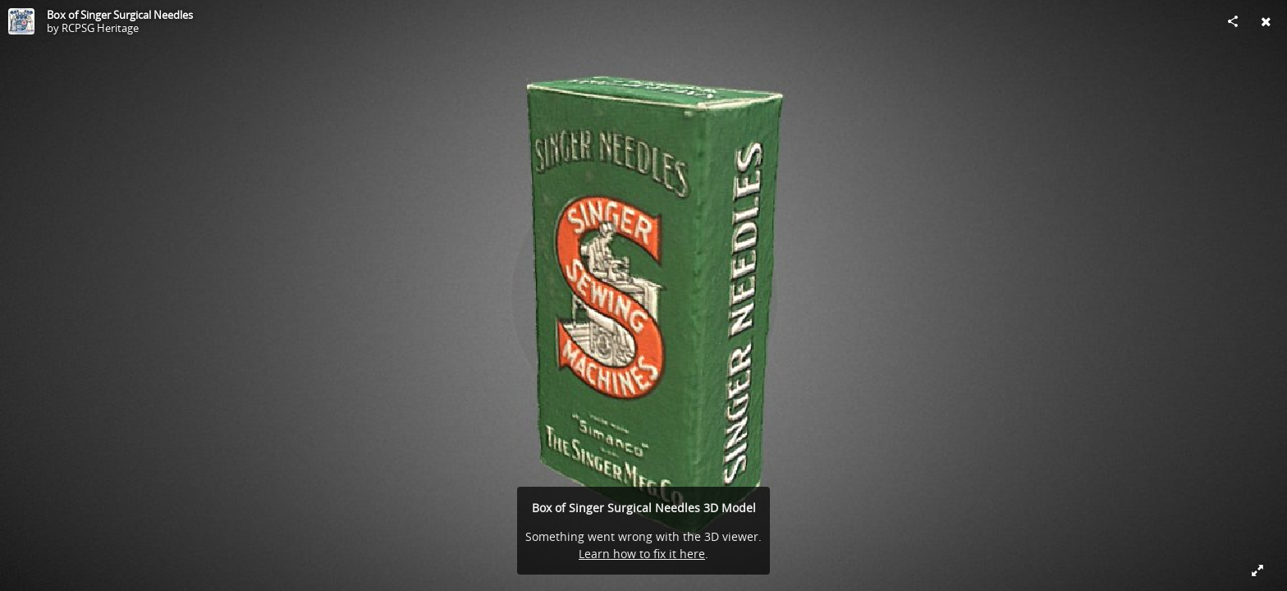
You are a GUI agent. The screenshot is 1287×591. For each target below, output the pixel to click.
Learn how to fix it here (642, 553)
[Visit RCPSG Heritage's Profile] (21, 21)
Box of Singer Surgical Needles (120, 14)
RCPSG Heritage (100, 28)
